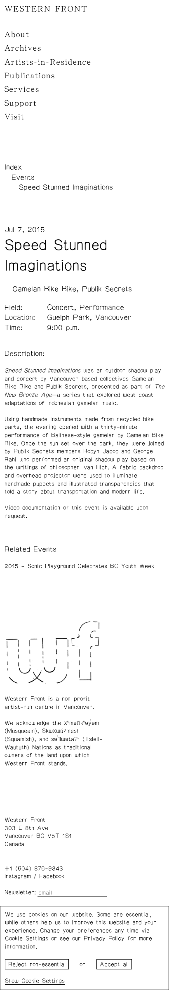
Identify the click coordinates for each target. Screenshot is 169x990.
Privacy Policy (104, 938)
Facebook (51, 876)
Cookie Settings (43, 981)
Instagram (18, 876)
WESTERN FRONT (46, 9)
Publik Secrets (107, 289)
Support (21, 103)
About (17, 34)
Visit (15, 117)
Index (13, 167)
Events (23, 177)
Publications (30, 76)
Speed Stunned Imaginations (66, 187)
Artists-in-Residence (48, 62)
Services (22, 89)
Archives (23, 48)
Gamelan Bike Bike (44, 289)
